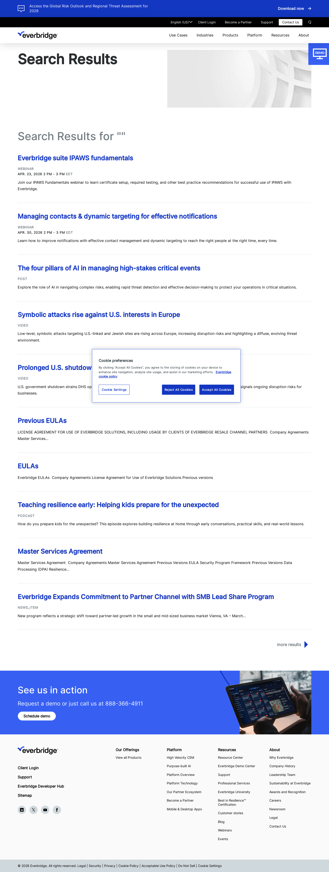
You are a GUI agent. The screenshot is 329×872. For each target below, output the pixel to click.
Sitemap (25, 795)
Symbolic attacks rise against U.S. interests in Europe (99, 315)
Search (309, 22)
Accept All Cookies (216, 390)
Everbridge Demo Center (236, 766)
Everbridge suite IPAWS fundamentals (75, 158)
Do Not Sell (186, 866)
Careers (275, 800)
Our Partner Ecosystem (184, 792)
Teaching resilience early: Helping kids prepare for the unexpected (118, 505)
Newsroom (277, 809)
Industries (205, 35)
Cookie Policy (128, 866)
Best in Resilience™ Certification (232, 802)
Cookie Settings (210, 866)
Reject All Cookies (178, 390)
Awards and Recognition (287, 792)
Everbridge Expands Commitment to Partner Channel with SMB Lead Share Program (146, 597)
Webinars (225, 830)
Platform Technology (182, 783)
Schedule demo (36, 716)
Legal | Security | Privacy (96, 866)
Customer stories (230, 813)
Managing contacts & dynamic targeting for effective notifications (117, 216)
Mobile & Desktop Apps (184, 809)
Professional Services (234, 783)
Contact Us (290, 22)
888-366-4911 (124, 703)
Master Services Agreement (61, 551)
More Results (289, 644)
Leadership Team (282, 775)
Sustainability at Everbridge (290, 783)
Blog (221, 822)
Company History (282, 766)
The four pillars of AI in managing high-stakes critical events (109, 268)
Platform (254, 35)
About (303, 35)
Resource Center (230, 757)
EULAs (28, 466)
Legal (273, 817)
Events (223, 839)
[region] (166, 376)
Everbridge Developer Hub (41, 786)
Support (267, 22)
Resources (280, 35)
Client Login (207, 22)
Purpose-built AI (179, 766)
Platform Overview (181, 775)
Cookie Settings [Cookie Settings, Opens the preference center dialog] (114, 390)
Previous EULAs (42, 421)
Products (230, 35)
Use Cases (178, 35)
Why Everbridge (281, 757)
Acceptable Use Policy (158, 866)
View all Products (128, 757)
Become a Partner (238, 22)
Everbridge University (234, 792)
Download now (291, 8)
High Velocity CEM (180, 757)
